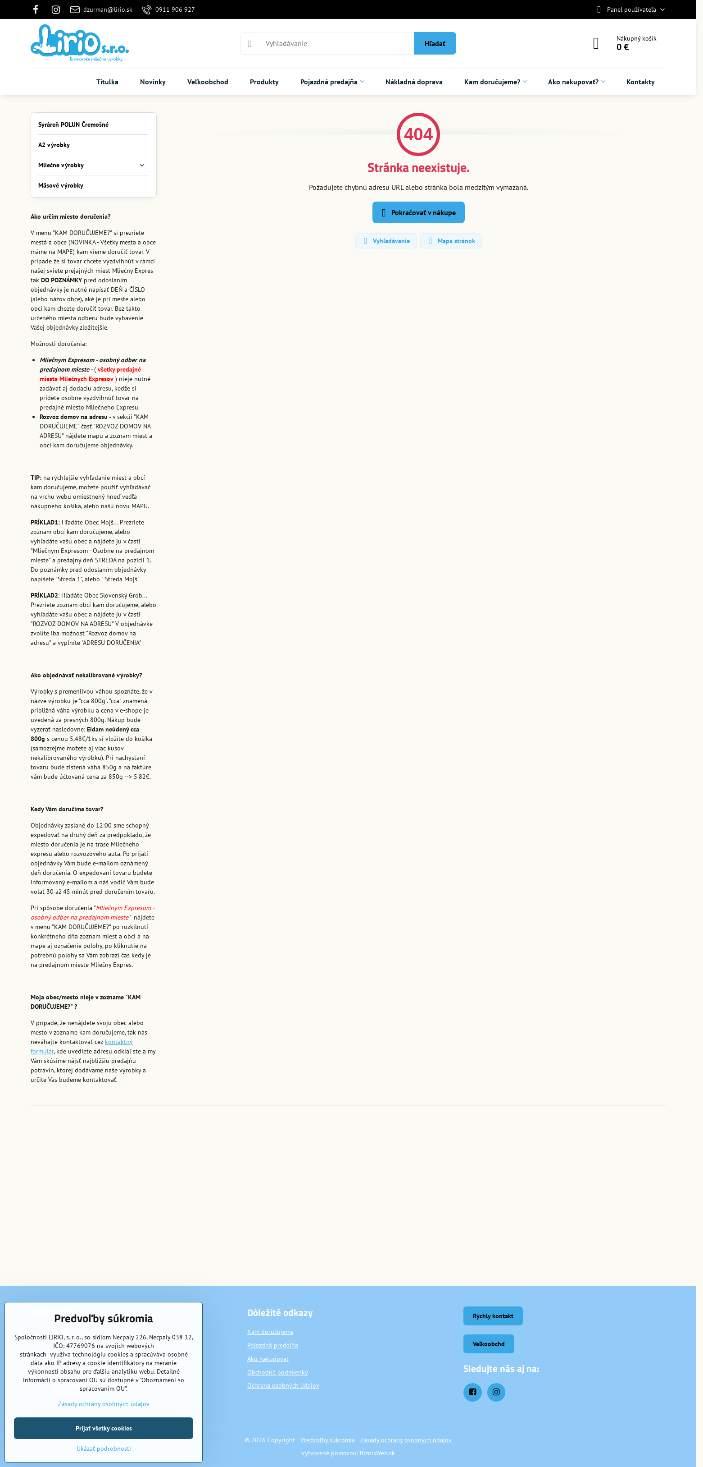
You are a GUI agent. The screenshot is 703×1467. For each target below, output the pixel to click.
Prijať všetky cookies (104, 1428)
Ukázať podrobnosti (104, 1448)
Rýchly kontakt (493, 1316)
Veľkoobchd (489, 1344)
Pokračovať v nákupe (417, 212)
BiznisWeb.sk (377, 1453)
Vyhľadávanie (385, 240)
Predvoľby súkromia (327, 1440)
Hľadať (435, 43)
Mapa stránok (450, 240)
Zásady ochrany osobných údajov (406, 1440)
